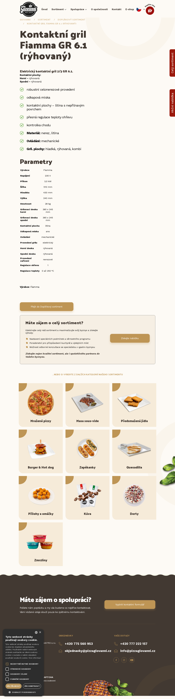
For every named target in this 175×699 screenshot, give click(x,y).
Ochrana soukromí (47, 683)
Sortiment (58, 10)
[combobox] (36, 632)
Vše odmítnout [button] (32, 686)
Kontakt (116, 10)
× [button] (40, 632)
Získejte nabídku (130, 341)
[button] (23, 692)
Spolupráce (77, 10)
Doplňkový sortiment (71, 23)
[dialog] (23, 662)
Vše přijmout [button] (13, 686)
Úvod (44, 10)
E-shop (130, 10)
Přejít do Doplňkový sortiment (46, 309)
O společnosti (99, 10)
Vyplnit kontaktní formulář (129, 607)
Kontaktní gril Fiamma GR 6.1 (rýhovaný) (51, 26)
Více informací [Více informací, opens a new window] (35, 658)
